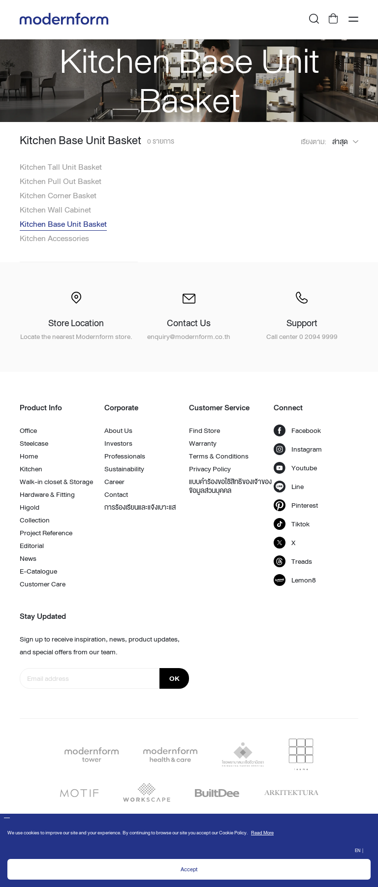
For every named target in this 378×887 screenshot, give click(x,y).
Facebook (297, 430)
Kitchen (31, 469)
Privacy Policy (210, 469)
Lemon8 (295, 580)
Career (114, 482)
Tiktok (292, 524)
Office (28, 430)
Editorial (32, 545)
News (28, 558)
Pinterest (296, 505)
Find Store (204, 430)
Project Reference (46, 533)
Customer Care (42, 584)
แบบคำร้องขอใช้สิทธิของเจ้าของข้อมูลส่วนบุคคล (230, 486)
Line (289, 486)
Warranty (203, 443)
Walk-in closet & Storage (56, 482)
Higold (29, 507)
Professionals (124, 456)
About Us (118, 430)
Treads (293, 561)
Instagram (298, 449)
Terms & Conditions (219, 456)
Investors (118, 443)
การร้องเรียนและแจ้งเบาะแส (140, 507)
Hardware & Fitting (47, 494)
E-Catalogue (38, 571)
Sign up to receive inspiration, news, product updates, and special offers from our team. (100, 645)
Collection (35, 520)
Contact (116, 494)
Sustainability (124, 469)
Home (29, 456)
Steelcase (34, 443)
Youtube (295, 468)
